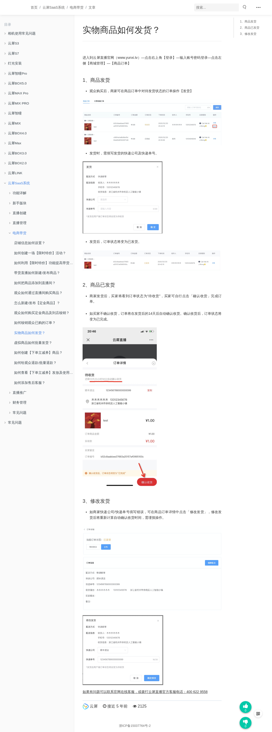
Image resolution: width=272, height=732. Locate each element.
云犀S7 (13, 53)
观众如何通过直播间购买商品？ (38, 293)
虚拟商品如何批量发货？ (33, 343)
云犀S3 (13, 43)
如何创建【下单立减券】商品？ (38, 353)
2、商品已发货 (249, 27)
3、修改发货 (248, 34)
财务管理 (19, 402)
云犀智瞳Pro (17, 73)
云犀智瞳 (15, 113)
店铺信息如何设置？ (29, 243)
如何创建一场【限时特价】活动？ (40, 253)
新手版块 (19, 203)
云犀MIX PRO (18, 103)
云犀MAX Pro (18, 93)
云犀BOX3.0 (17, 153)
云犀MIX (14, 123)
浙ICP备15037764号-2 (135, 726)
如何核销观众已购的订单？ (35, 323)
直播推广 (19, 393)
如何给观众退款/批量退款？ (35, 363)
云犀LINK (15, 173)
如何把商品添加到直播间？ (35, 283)
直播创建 (19, 213)
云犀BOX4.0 (17, 133)
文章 (92, 7)
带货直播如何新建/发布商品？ (37, 273)
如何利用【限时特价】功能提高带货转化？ (44, 263)
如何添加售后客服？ (29, 383)
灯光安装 (15, 63)
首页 (34, 7)
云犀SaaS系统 (54, 7)
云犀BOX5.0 (17, 83)
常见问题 (19, 413)
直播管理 (19, 223)
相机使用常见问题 (22, 33)
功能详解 (19, 193)
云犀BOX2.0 (17, 163)
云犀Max (14, 143)
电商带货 (77, 7)
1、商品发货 (248, 21)
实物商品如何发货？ (29, 333)
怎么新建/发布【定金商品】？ (37, 303)
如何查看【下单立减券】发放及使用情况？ (44, 373)
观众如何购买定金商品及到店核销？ (41, 313)
